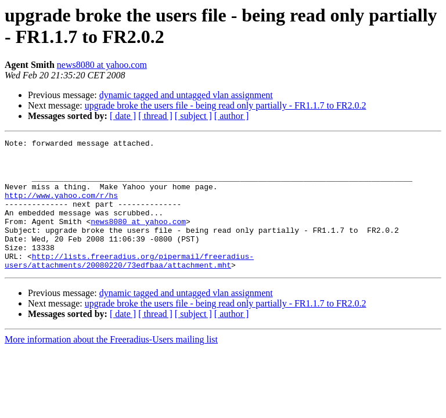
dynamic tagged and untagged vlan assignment (186, 95)
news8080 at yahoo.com (102, 65)
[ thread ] (155, 116)
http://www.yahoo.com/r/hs (61, 207)
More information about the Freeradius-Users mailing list (111, 365)
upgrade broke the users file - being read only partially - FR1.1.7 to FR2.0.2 (225, 105)
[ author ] (231, 116)
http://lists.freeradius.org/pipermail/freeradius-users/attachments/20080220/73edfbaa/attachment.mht (129, 285)
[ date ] (123, 116)
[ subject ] (193, 116)
